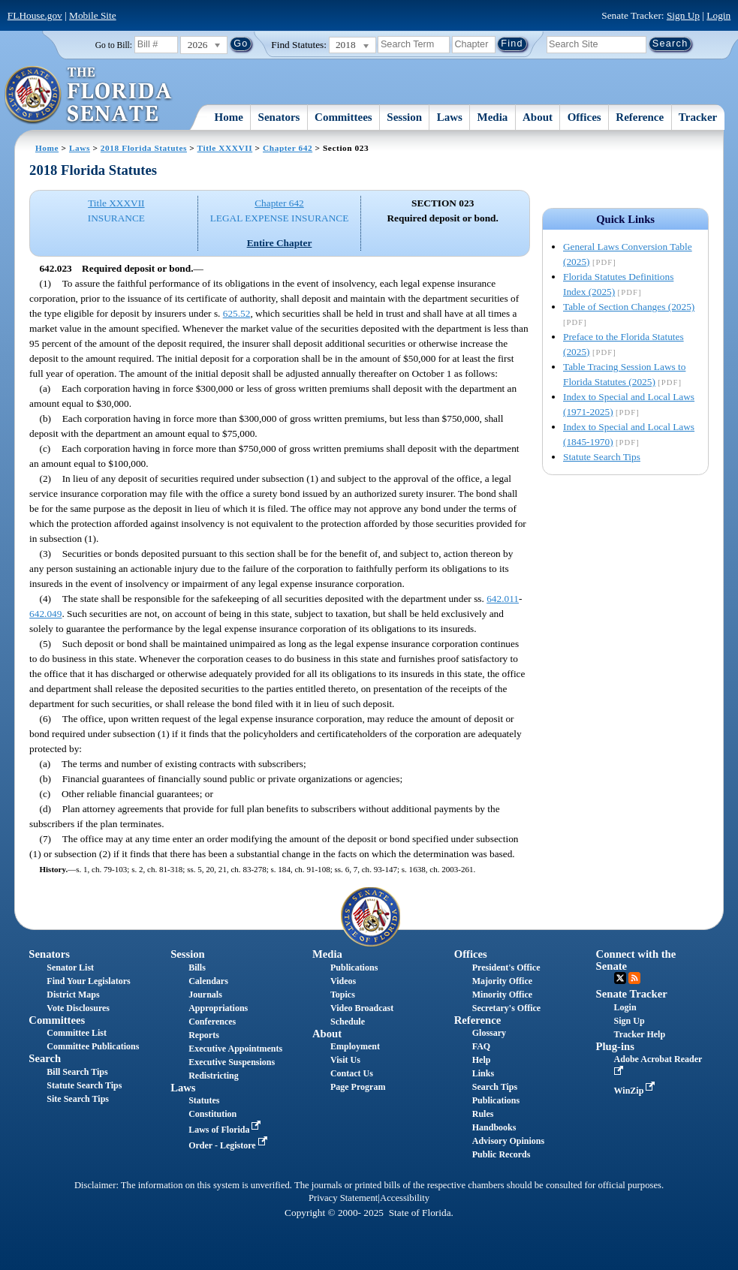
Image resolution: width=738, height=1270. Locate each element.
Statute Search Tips (601, 456)
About (538, 117)
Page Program (357, 1087)
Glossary (489, 1033)
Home (229, 117)
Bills (197, 967)
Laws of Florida (226, 1129)
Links (483, 1073)
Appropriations (218, 1008)
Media (492, 117)
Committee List (77, 1033)
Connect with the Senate (636, 959)
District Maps (73, 994)
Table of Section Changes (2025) (628, 306)
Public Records (501, 1154)
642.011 (502, 598)
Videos (343, 981)
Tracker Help (640, 1034)
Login (718, 15)
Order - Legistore (229, 1145)
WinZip (636, 1090)
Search (45, 1058)
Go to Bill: (113, 45)
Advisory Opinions (508, 1141)
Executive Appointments (235, 1048)
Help (481, 1060)
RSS (634, 978)
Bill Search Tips (77, 1072)
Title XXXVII (225, 147)
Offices (584, 117)
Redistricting (213, 1075)
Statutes (203, 1100)
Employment (355, 1046)
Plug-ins (615, 1046)
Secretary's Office (506, 1008)
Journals (205, 994)
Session (404, 117)
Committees (343, 117)
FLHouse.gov (35, 15)
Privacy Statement (343, 1198)
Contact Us (351, 1073)
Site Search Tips (78, 1099)
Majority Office (502, 981)
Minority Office (502, 994)
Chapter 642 (287, 147)
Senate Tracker (631, 994)
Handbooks (494, 1127)
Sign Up (683, 15)
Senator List (70, 967)
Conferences (212, 1021)
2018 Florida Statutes (144, 147)
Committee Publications (93, 1046)
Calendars (208, 981)
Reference (640, 117)
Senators (279, 117)
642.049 (45, 613)
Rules (483, 1114)
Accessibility (404, 1198)
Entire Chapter (279, 242)
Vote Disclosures (78, 1008)
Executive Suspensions (231, 1062)
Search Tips (494, 1087)
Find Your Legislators (88, 981)
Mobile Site (92, 15)
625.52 (237, 313)
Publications (354, 967)
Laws (449, 117)
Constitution (212, 1114)
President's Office (506, 967)
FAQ (481, 1046)
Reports (203, 1035)
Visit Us (345, 1060)
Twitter (620, 978)
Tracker (698, 117)
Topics (342, 994)
